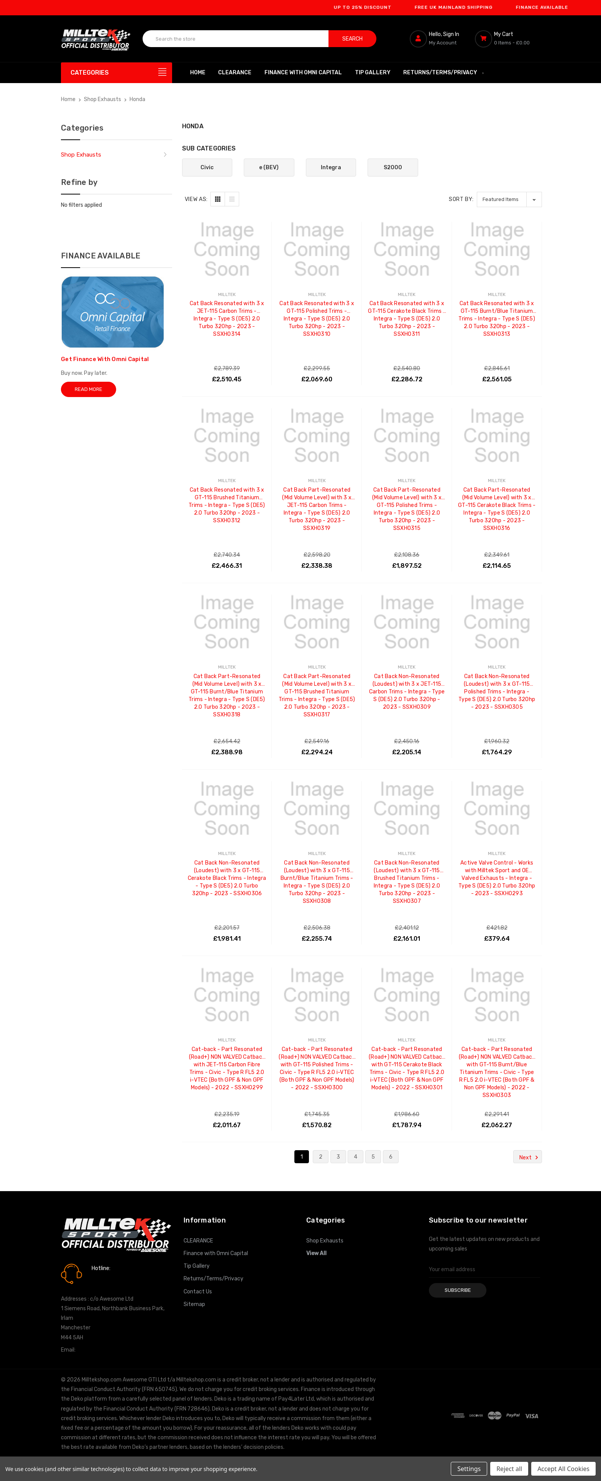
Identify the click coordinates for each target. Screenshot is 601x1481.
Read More (88, 389)
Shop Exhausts (81, 154)
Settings (469, 1469)
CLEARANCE (234, 72)
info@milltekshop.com (104, 1350)
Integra (331, 167)
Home (197, 72)
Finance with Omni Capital (303, 72)
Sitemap (194, 1304)
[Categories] (116, 72)
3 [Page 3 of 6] (338, 1157)
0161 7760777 (113, 1279)
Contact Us (198, 1291)
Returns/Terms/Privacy (443, 72)
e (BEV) (269, 167)
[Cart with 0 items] (507, 38)
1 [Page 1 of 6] (301, 1157)
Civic (206, 167)
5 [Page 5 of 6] (373, 1157)
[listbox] (509, 199)
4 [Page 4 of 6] (355, 1157)
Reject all (509, 1469)
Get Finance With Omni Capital (105, 359)
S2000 (393, 167)
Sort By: (461, 199)
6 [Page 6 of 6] (390, 1157)
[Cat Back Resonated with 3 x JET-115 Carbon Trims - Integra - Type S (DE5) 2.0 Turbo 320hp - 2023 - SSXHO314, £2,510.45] (227, 249)
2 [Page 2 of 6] (320, 1157)
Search (352, 39)
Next (529, 1157)
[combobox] (236, 38)
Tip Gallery (373, 72)
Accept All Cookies (563, 1469)
